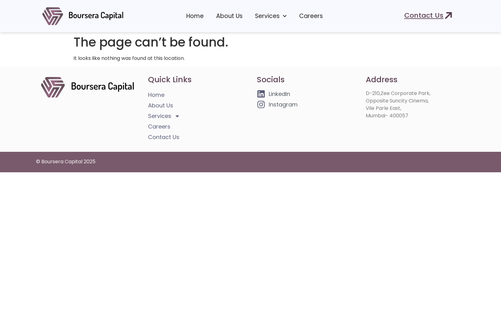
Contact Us (163, 137)
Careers (311, 16)
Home (195, 16)
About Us (229, 16)
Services (271, 16)
